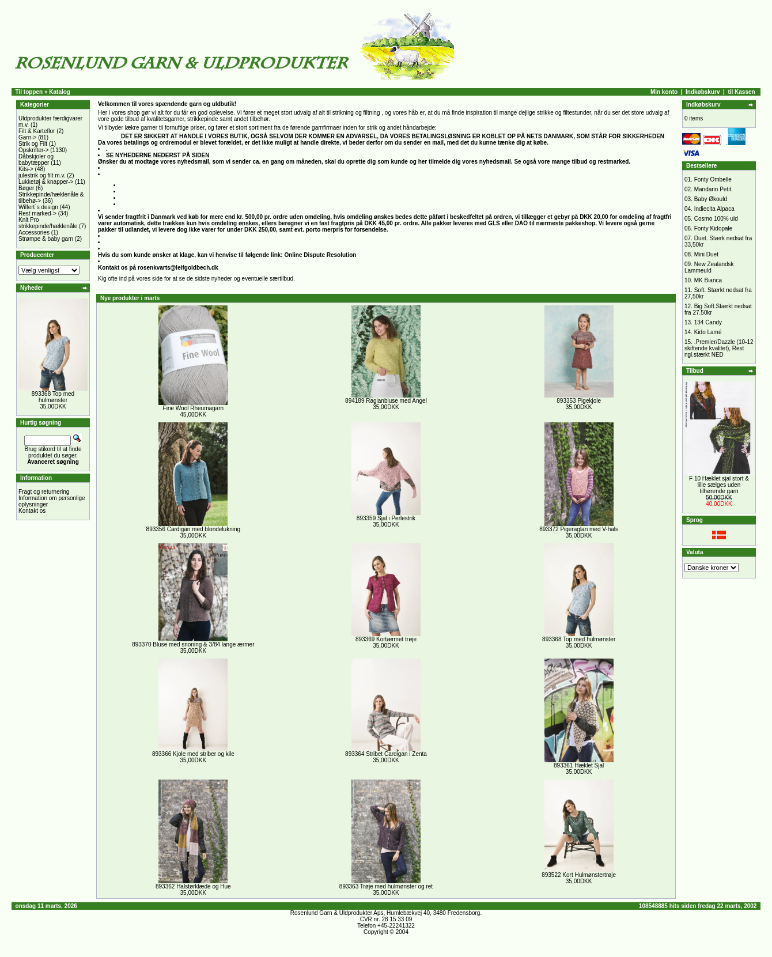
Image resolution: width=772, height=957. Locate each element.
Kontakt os (32, 511)
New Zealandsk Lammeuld (709, 267)
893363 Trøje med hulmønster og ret (386, 886)
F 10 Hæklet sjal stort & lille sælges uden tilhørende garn (719, 484)
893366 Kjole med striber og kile (193, 754)
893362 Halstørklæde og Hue (193, 886)
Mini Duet (706, 254)
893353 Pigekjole (579, 401)
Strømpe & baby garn (45, 239)
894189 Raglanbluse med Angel (386, 401)
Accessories (34, 232)
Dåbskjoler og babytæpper (36, 159)
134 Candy (708, 322)
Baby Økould (710, 199)
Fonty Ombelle (713, 179)
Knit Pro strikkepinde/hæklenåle (47, 223)
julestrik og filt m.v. (42, 175)
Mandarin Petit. (713, 189)
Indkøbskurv (703, 92)
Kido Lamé (708, 332)
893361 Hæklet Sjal (579, 765)
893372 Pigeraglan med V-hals (578, 529)
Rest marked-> (37, 213)
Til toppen (29, 92)
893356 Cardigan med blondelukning (193, 529)
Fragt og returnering (43, 492)
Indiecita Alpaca (714, 209)
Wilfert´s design (38, 207)
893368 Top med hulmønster (53, 397)
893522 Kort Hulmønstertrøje (579, 875)
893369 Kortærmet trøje (386, 639)
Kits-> (25, 169)
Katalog (59, 92)
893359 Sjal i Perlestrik (386, 518)
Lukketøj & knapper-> (45, 182)
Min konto (664, 92)
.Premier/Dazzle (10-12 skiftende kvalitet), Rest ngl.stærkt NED (719, 348)
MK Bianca (708, 280)
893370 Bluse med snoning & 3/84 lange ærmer (193, 644)
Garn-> (27, 137)
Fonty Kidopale (713, 228)
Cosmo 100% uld (716, 218)
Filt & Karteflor (36, 131)
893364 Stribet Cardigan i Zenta (386, 754)
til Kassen (741, 92)
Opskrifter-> (33, 150)
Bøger (26, 188)
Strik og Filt (32, 144)
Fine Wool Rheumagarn (193, 408)
